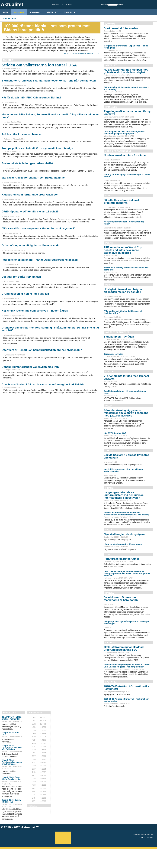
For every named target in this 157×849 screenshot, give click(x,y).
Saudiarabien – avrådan (119, 336)
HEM (5, 12)
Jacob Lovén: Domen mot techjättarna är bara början (121, 599)
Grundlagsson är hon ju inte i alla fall (25, 293)
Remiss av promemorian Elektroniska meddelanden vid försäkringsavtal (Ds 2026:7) (126, 513)
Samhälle (70, 12)
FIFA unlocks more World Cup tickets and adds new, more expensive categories (123, 250)
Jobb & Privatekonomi (118, 151)
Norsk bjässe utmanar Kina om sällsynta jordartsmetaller (123, 470)
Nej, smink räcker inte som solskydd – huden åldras (35, 310)
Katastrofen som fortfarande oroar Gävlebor (30, 194)
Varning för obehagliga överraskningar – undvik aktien (127, 175)
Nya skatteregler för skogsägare (124, 534)
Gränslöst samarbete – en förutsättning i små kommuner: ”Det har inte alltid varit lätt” (50, 329)
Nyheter (19, 12)
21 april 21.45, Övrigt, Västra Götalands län (11, 778)
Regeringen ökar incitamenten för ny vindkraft (127, 113)
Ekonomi (35, 12)
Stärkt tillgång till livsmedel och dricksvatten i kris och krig (126, 88)
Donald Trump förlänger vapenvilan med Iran (30, 366)
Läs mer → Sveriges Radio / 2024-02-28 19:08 (81, 53)
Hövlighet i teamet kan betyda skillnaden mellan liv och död (123, 290)
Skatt (108, 530)
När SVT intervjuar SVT (115, 433)
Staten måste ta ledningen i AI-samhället (27, 163)
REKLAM (33, 806)
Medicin (109, 285)
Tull (108, 554)
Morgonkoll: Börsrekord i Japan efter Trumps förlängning (126, 47)
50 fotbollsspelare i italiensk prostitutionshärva (122, 201)
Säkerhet (52, 12)
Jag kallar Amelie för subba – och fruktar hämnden (34, 177)
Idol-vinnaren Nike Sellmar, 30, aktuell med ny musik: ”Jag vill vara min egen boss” (50, 116)
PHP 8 (143, 838)
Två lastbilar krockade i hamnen (22, 134)
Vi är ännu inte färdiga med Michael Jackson (126, 377)
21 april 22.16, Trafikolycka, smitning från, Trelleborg (12, 747)
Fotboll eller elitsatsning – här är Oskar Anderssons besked (40, 259)
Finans (109, 488)
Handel (109, 593)
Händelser (9, 713)
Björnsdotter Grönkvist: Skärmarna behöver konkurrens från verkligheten (49, 80)
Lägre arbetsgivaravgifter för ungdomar (123, 544)
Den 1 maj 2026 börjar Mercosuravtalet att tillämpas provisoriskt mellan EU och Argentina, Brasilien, (127, 573)
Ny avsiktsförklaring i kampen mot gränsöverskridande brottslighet (126, 71)
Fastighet (111, 682)
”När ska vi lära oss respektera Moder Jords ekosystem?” (39, 228)
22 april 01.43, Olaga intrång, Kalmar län (11, 718)
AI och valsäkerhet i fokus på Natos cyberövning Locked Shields (43, 384)
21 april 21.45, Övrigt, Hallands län (11, 801)
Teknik (109, 450)
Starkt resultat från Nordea (121, 28)
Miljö (108, 406)
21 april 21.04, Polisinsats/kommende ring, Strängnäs (12, 762)
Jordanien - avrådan (113, 354)
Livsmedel (111, 642)
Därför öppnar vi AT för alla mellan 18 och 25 (30, 211)
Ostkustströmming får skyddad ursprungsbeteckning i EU (124, 648)
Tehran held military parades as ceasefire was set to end (126, 269)
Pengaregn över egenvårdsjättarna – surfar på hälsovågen (126, 622)
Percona (150, 838)
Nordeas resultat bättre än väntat (125, 155)
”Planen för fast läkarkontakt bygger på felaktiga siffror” (123, 312)
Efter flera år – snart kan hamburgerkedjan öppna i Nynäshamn (42, 349)
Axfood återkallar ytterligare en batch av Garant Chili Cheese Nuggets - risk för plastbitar (127, 666)
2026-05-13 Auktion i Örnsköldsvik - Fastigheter (126, 687)
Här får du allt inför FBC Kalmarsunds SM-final (31, 97)
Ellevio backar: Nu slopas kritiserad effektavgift (126, 456)
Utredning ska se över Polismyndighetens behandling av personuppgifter (124, 132)
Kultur (109, 371)
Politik (109, 243)
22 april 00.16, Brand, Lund (11, 733)
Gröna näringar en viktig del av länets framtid (31, 245)
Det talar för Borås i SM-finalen (21, 276)
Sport (108, 196)
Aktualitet (28, 827)
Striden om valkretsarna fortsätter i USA (39, 65)
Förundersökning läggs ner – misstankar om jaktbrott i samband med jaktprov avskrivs (126, 413)
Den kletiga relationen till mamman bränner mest (125, 392)
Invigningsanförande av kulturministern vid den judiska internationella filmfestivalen (124, 495)
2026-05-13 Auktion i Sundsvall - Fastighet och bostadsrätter (126, 700)
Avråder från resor (117, 332)
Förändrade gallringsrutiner (121, 558)
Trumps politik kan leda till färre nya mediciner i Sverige (37, 148)
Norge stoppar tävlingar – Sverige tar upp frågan (124, 223)
